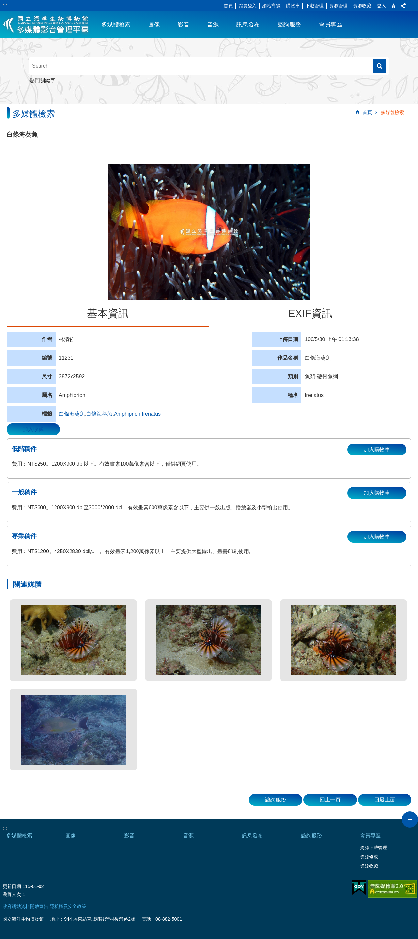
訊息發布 (248, 24)
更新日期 (12, 886)
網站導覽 (271, 5)
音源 (213, 24)
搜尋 (379, 66)
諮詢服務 (289, 24)
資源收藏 (362, 5)
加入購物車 (377, 449)
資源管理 (338, 5)
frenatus (151, 414)
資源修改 (369, 856)
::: (5, 5)
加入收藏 (33, 429)
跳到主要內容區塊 (3, 3)
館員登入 (247, 5)
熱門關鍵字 (42, 80)
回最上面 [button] (384, 799)
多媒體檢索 (116, 24)
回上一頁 (330, 799)
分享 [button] (403, 6)
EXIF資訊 (310, 313)
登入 (381, 5)
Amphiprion (127, 414)
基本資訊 (108, 313)
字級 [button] (393, 6)
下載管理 (314, 5)
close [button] (410, 819)
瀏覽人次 (12, 894)
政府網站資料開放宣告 (25, 906)
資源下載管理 (373, 847)
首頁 (228, 5)
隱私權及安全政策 (68, 906)
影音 (183, 24)
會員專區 (330, 24)
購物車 (293, 5)
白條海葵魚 (72, 414)
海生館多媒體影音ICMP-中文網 (46, 24)
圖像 (154, 24)
